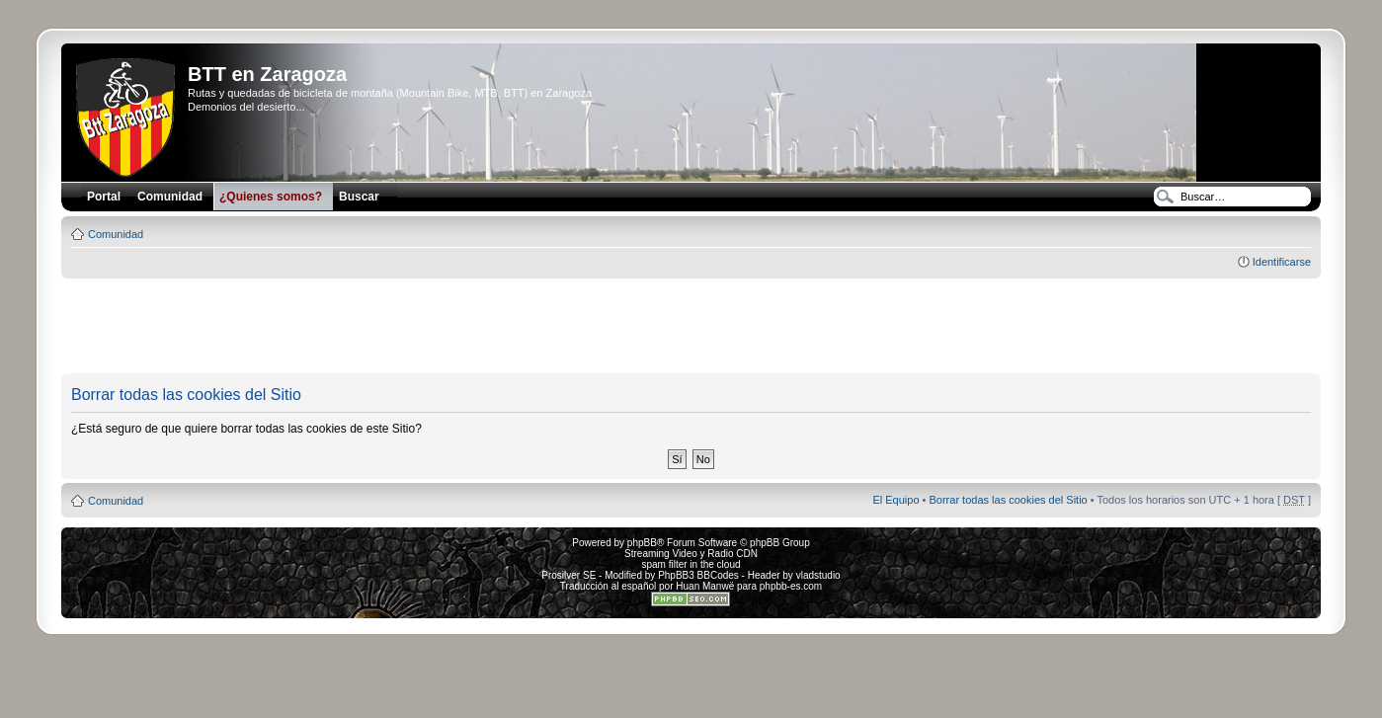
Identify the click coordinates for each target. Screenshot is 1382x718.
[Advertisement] (690, 326)
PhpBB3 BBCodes (698, 575)
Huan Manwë (705, 586)
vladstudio (818, 575)
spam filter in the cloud (690, 564)
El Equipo (895, 500)
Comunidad (115, 234)
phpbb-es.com (791, 586)
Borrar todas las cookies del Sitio (1009, 500)
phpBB (642, 542)
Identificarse (1282, 262)
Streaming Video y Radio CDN (691, 553)
